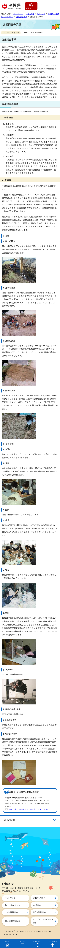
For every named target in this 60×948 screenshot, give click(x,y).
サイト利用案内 (11, 912)
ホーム (7, 941)
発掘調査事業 (21, 17)
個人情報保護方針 (13, 921)
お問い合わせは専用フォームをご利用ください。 (29, 809)
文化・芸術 (41, 14)
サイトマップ (10, 898)
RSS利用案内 (39, 912)
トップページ (18, 14)
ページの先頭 (52, 941)
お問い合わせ (39, 898)
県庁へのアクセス (12, 905)
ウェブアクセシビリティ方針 (43, 921)
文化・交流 (30, 14)
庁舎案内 (37, 905)
